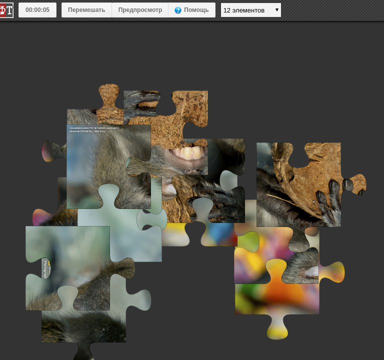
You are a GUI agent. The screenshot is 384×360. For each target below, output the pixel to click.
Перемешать (87, 10)
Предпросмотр (140, 10)
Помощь (196, 10)
